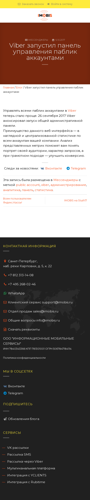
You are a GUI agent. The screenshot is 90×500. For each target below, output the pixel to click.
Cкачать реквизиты (21, 329)
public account (28, 185)
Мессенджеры (38, 40)
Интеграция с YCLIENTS (26, 475)
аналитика (11, 190)
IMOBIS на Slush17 (75, 200)
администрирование (68, 185)
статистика (44, 190)
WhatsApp (16, 293)
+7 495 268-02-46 (22, 284)
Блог (19, 87)
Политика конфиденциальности (24, 357)
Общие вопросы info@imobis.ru (34, 320)
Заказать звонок (30, 4)
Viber (72, 111)
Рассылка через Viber (25, 461)
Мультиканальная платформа (31, 468)
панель (27, 190)
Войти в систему (60, 4)
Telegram (15, 393)
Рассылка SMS (19, 454)
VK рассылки (18, 448)
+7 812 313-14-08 (20, 275)
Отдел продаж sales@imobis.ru (33, 311)
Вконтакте (16, 386)
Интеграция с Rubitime (26, 482)
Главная (8, 87)
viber (45, 185)
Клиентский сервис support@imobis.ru (40, 302)
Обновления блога (23, 419)
